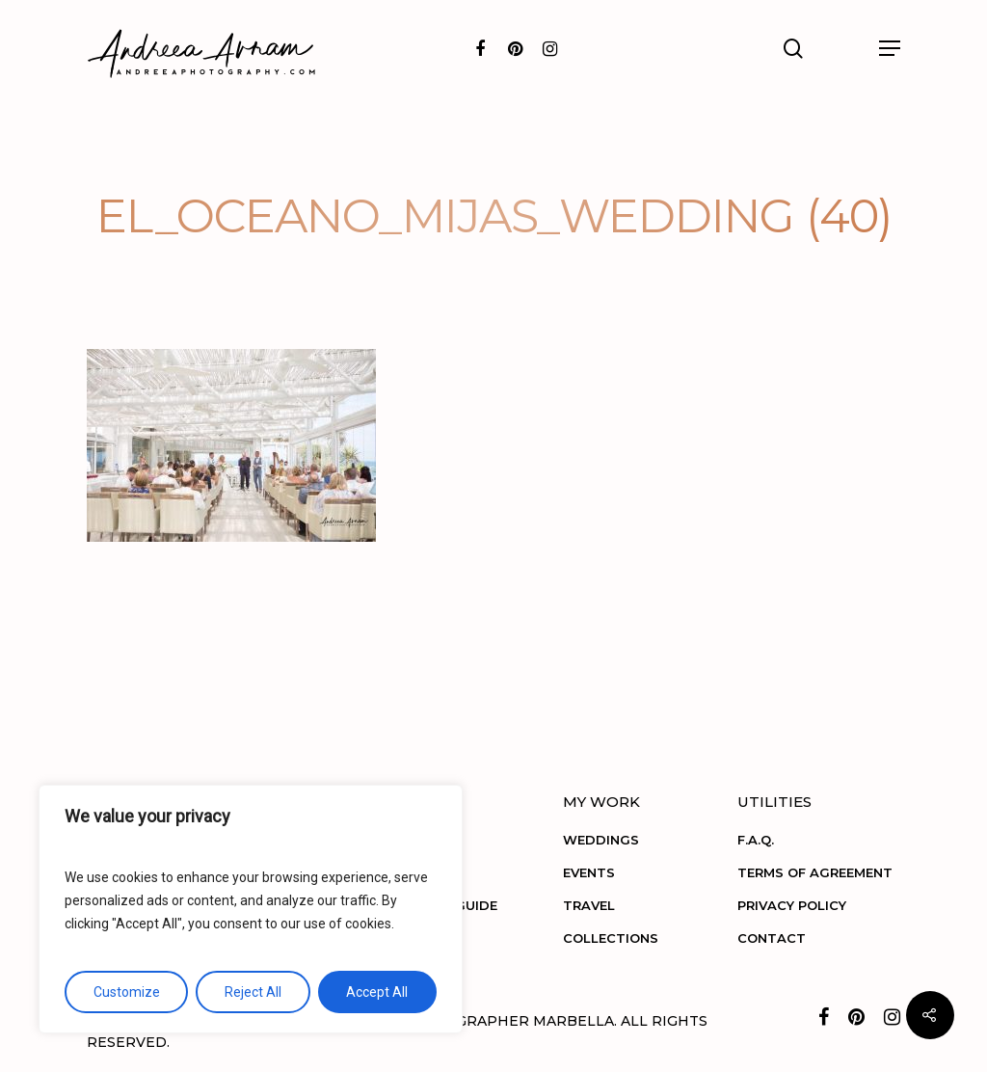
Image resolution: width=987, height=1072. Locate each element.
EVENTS (589, 872)
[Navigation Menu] (889, 48)
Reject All (253, 992)
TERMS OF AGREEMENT (815, 872)
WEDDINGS (601, 839)
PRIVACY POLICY (791, 905)
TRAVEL (589, 905)
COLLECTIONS (610, 938)
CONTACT (771, 938)
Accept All (377, 992)
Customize (126, 992)
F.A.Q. (755, 839)
